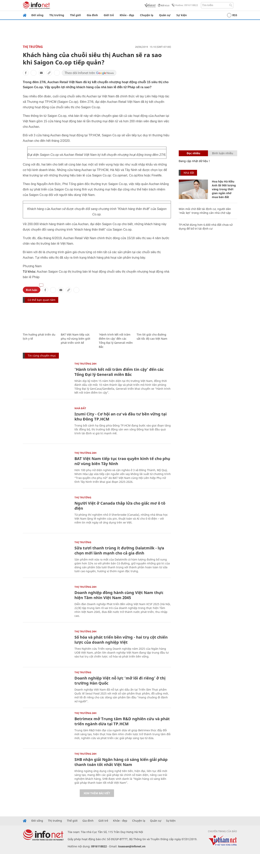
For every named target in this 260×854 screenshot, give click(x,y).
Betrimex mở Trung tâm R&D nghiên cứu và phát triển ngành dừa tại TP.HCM (122, 721)
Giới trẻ (109, 15)
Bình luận (31, 290)
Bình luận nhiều (222, 153)
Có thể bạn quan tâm (41, 300)
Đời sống (37, 15)
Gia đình (92, 15)
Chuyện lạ (146, 15)
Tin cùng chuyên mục (42, 355)
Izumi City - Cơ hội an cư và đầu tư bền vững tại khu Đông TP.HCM (120, 416)
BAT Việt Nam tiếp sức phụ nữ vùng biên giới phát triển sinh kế (75, 339)
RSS (232, 15)
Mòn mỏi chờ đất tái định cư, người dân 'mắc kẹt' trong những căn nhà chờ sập (205, 211)
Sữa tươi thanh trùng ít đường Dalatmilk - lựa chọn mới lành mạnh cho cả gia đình (119, 550)
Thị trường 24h (85, 363)
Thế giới (75, 15)
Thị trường (56, 15)
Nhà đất (80, 408)
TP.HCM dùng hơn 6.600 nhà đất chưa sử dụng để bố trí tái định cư (206, 226)
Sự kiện (181, 15)
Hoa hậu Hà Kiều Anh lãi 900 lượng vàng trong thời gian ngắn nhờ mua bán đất (224, 189)
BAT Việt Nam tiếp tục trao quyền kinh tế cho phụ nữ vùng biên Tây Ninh (122, 461)
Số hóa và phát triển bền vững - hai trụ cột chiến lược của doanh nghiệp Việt (121, 640)
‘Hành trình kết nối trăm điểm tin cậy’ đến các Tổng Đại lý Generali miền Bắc (119, 372)
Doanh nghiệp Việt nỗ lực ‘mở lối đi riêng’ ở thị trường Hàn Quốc (119, 680)
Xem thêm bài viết (97, 793)
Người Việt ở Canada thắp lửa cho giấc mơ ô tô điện (119, 506)
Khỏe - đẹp (127, 15)
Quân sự (165, 15)
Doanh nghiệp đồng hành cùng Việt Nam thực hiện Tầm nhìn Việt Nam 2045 (118, 595)
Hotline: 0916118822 (184, 5)
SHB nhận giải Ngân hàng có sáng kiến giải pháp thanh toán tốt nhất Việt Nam (121, 762)
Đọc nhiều (193, 153)
